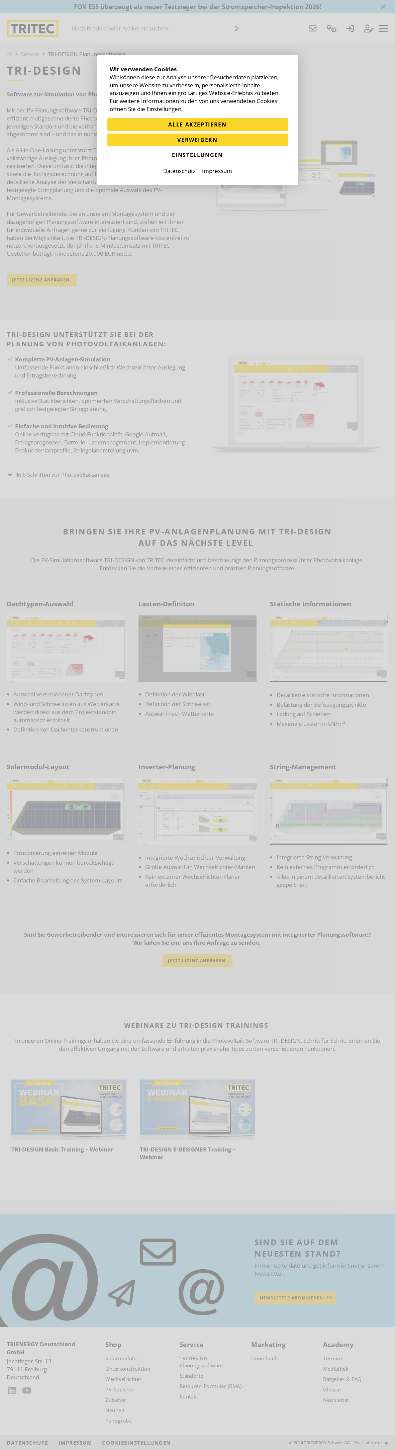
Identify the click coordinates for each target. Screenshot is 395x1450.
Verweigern (197, 140)
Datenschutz (179, 172)
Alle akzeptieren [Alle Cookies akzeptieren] (197, 125)
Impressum (217, 172)
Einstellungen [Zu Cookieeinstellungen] (197, 156)
